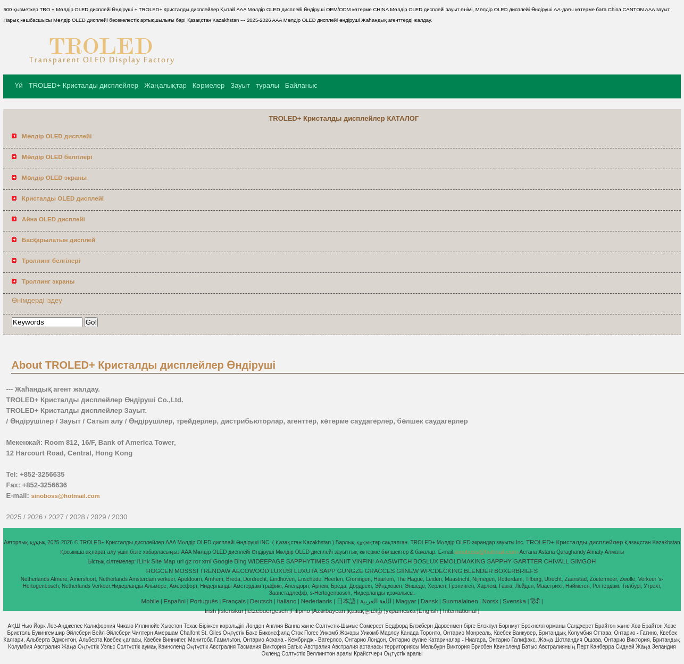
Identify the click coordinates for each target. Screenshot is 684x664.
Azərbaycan (329, 611)
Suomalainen (460, 601)
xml (207, 561)
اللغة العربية (375, 601)
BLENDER (478, 571)
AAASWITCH (394, 561)
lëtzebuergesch (267, 611)
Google (222, 561)
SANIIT (341, 561)
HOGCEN (159, 571)
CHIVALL (556, 561)
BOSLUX (425, 561)
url (180, 561)
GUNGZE (350, 571)
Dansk (429, 601)
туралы (267, 85)
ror (197, 561)
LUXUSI (282, 571)
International (460, 611)
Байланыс (301, 85)
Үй (18, 85)
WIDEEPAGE (266, 561)
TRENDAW (215, 571)
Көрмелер (209, 85)
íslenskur (231, 611)
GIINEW (407, 571)
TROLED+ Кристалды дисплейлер (83, 85)
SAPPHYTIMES (308, 561)
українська (401, 611)
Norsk (490, 601)
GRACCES (380, 571)
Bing (240, 561)
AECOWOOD (250, 571)
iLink (143, 561)
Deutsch (261, 601)
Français (234, 601)
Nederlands (316, 601)
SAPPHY (499, 561)
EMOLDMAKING (462, 561)
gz (188, 561)
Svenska (514, 601)
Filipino (300, 611)
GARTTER (528, 561)
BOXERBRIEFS (516, 571)
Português (204, 601)
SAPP (327, 571)
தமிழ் (374, 611)
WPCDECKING (441, 571)
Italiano (286, 601)
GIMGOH (583, 561)
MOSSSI (186, 571)
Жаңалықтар (165, 85)
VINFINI (363, 561)
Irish (210, 611)
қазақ (356, 611)
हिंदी (535, 601)
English (429, 611)
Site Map (163, 561)
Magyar (406, 601)
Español (174, 601)
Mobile (150, 601)
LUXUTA (306, 571)
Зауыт (240, 85)
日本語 (346, 601)
